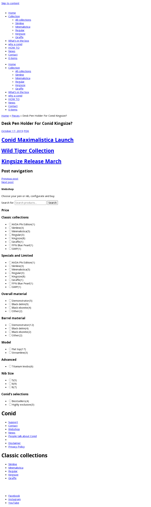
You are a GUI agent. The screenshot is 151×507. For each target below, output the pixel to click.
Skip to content (10, 3)
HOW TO (13, 47)
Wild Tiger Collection (27, 150)
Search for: (7, 202)
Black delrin (18, 304)
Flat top (16, 349)
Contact (13, 54)
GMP (15, 248)
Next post (7, 182)
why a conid (15, 44)
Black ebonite (20, 307)
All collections (23, 19)
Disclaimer (14, 443)
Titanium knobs (21, 366)
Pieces (16, 115)
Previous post (9, 178)
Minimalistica (22, 26)
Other (15, 311)
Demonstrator (20, 300)
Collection (14, 16)
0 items (12, 58)
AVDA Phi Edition (22, 224)
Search (53, 202)
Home (12, 12)
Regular (20, 30)
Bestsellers (19, 401)
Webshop (14, 429)
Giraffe (19, 37)
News (11, 51)
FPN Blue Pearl (21, 245)
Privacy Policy (16, 446)
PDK (26, 131)
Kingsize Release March (31, 161)
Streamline (18, 352)
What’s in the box (18, 40)
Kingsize (20, 33)
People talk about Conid (22, 436)
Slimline (19, 23)
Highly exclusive (21, 404)
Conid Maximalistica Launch (37, 139)
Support (13, 422)
